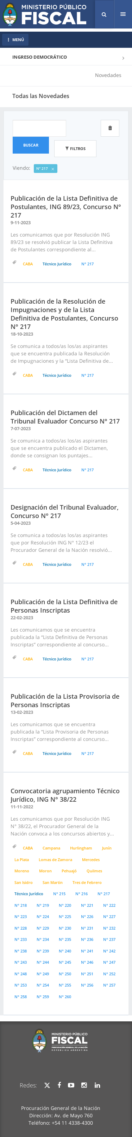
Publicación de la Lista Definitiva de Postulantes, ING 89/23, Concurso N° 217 (66, 206)
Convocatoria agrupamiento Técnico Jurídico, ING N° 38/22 (65, 795)
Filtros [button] (75, 148)
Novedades (108, 75)
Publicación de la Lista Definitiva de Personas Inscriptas (64, 605)
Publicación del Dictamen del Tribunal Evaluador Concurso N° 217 (65, 416)
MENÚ (15, 39)
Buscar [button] (30, 145)
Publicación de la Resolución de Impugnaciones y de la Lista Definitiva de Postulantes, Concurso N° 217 (64, 314)
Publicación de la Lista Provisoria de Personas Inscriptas (65, 700)
